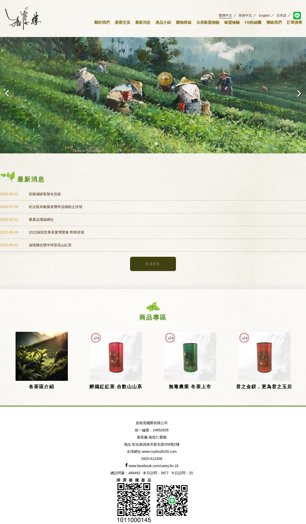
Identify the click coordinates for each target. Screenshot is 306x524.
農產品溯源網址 (41, 219)
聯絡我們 (274, 22)
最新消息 (142, 22)
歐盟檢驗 (232, 22)
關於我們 (102, 22)
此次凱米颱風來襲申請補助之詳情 (55, 207)
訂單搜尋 (294, 22)
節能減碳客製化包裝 (45, 194)
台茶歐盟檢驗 (207, 22)
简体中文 (245, 15)
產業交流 (122, 22)
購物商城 (183, 22)
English (264, 15)
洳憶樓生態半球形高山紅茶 (50, 245)
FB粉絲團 (253, 22)
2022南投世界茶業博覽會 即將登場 (56, 232)
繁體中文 (225, 15)
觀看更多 (153, 264)
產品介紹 (163, 22)
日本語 (281, 15)
